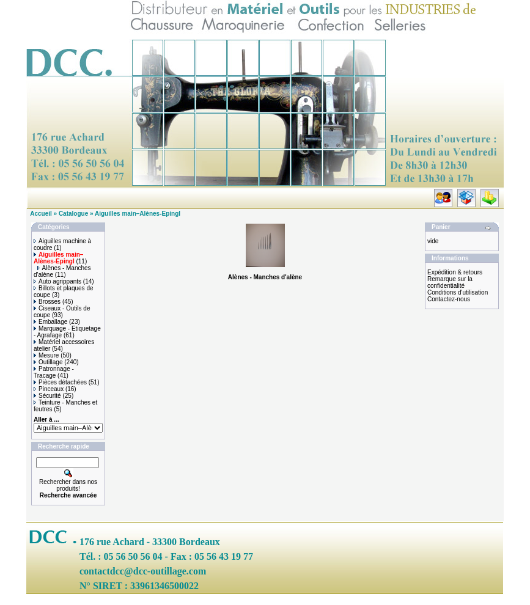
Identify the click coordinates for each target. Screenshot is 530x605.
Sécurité (47, 395)
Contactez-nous (448, 299)
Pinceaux (49, 389)
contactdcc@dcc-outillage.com (142, 571)
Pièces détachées (60, 382)
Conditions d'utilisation (457, 292)
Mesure (46, 355)
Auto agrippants (57, 281)
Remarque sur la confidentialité (450, 282)
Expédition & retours (454, 272)
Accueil (41, 213)
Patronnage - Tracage (54, 372)
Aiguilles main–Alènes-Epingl (137, 213)
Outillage (48, 362)
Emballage (50, 321)
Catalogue (73, 213)
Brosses (47, 301)
